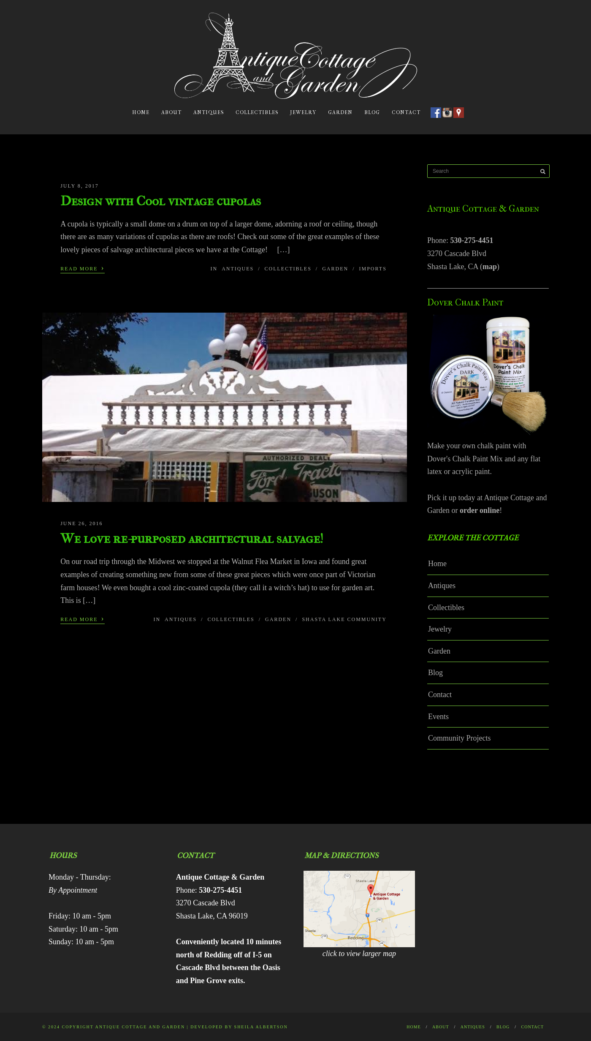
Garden (340, 112)
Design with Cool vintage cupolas (160, 201)
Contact (406, 112)
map (490, 266)
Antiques (208, 112)
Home (140, 112)
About (171, 112)
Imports (373, 269)
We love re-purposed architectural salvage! (191, 538)
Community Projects (459, 738)
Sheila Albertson (261, 1027)
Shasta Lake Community (344, 619)
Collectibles (257, 112)
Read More (82, 268)
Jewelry (303, 112)
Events (438, 716)
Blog (372, 112)
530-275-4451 (471, 240)
